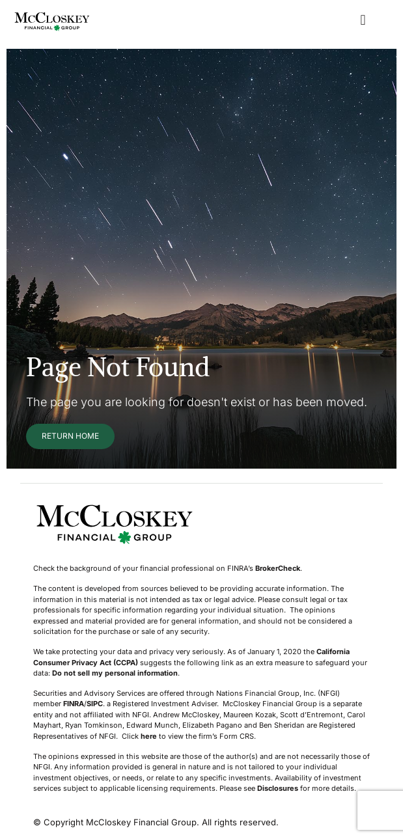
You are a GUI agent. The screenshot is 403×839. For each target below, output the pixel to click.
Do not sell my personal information (115, 673)
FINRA (73, 703)
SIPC (95, 703)
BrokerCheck (277, 568)
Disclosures (277, 788)
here (149, 736)
